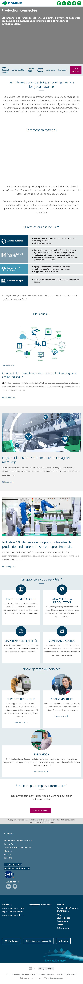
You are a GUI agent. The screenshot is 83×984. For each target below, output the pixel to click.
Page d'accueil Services (5, 70)
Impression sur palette (13, 915)
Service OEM (31, 70)
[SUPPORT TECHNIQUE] (21, 699)
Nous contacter (76, 70)
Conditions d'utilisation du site (48, 974)
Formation (62, 70)
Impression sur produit (13, 908)
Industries (7, 904)
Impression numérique (40, 904)
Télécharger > (8, 482)
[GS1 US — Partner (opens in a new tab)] (12, 874)
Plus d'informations (40, 810)
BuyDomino (11, 941)
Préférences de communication (31, 978)
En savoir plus (21, 722)
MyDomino (65, 941)
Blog (59, 914)
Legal (33, 974)
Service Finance (40, 70)
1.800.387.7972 (13, 864)
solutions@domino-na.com (17, 868)
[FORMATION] (41, 754)
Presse (60, 924)
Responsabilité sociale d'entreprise (67, 909)
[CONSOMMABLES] (62, 699)
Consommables (18, 70)
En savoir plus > (8, 397)
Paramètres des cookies (54, 978)
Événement (62, 921)
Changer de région (46, 968)
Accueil (60, 904)
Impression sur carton (12, 911)
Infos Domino (63, 928)
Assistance (50, 70)
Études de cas (63, 917)
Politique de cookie (68, 974)
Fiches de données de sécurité (39, 941)
